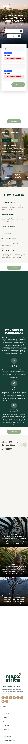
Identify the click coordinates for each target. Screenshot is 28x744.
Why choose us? (14, 121)
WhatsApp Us (14, 267)
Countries (14, 140)
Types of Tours (6, 140)
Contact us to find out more (11, 158)
